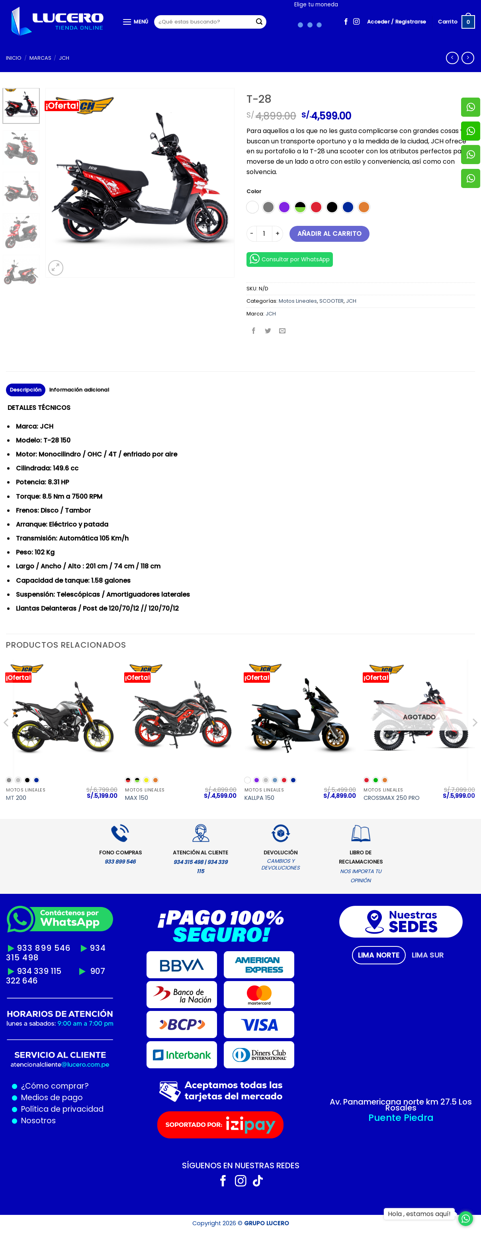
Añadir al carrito (329, 233)
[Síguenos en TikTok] (258, 1181)
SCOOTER (331, 301)
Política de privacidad (60, 1109)
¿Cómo (35, 1086)
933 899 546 (44, 948)
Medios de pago (50, 1097)
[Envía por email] (282, 331)
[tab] (379, 955)
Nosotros (38, 1120)
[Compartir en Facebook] (253, 331)
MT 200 (16, 798)
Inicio (14, 58)
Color (253, 191)
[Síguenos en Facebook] (346, 21)
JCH (64, 58)
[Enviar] (259, 22)
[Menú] (135, 21)
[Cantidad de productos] (264, 234)
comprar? (69, 1086)
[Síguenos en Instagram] (356, 21)
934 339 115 (39, 971)
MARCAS (40, 58)
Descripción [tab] (26, 389)
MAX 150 (136, 798)
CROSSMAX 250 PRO (392, 798)
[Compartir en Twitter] (268, 331)
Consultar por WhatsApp (290, 259)
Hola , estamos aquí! (419, 1213)
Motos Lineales (298, 301)
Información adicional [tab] (79, 389)
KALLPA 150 (259, 798)
